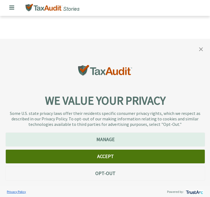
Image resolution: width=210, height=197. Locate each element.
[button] (201, 48)
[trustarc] (194, 191)
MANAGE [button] (105, 139)
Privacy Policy (16, 192)
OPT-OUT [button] (105, 173)
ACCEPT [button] (105, 156)
